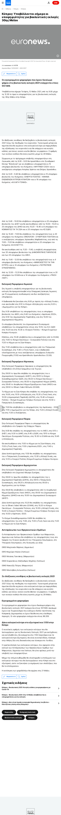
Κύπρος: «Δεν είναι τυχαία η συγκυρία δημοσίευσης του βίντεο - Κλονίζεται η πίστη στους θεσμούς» (26, 703)
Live (55, 3)
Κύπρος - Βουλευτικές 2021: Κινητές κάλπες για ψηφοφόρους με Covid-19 (26, 688)
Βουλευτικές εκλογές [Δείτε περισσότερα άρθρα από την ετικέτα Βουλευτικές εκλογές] (13, 717)
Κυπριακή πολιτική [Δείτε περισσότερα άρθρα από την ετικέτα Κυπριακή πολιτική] (27, 712)
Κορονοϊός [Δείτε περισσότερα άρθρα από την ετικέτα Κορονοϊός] (9, 712)
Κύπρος (23, 9)
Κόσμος (16, 9)
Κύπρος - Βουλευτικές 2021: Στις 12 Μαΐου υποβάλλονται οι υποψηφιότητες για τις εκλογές (24, 696)
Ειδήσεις (8, 9)
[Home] (2, 9)
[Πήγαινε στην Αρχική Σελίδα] (8, 2)
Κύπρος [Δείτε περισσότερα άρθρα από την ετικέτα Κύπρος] (32, 717)
